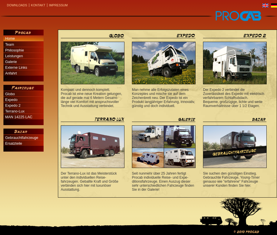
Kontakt (38, 5)
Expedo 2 (12, 106)
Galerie (11, 62)
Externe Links (16, 68)
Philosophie (14, 50)
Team (9, 45)
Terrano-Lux (15, 111)
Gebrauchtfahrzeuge (21, 138)
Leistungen (14, 56)
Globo (10, 94)
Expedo (11, 100)
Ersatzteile (13, 144)
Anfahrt (11, 73)
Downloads (17, 5)
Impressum (58, 5)
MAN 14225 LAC (18, 117)
